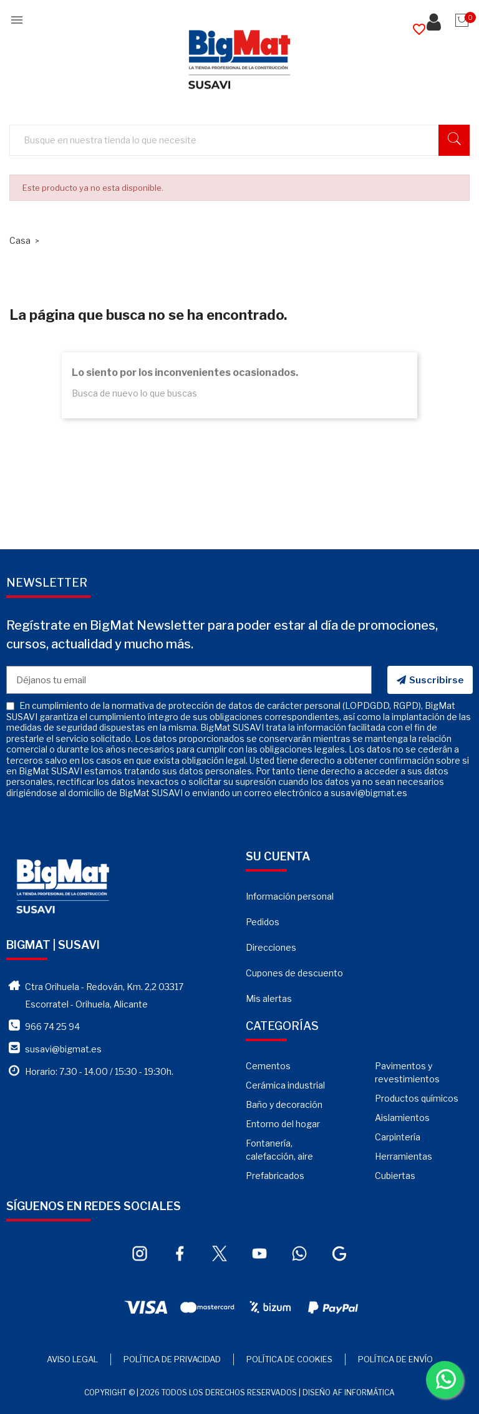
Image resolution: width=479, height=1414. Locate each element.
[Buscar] (245, 140)
